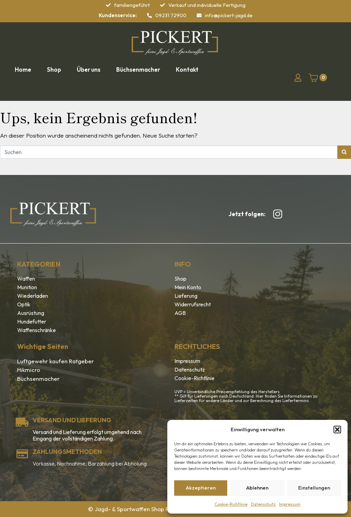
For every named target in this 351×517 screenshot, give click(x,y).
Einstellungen (314, 487)
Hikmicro (28, 369)
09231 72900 (170, 15)
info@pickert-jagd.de (229, 15)
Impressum (290, 504)
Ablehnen (257, 487)
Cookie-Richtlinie (231, 504)
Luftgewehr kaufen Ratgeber (55, 361)
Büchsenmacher (38, 378)
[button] (337, 429)
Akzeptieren (201, 487)
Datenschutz (263, 504)
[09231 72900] (149, 15)
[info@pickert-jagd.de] (199, 15)
